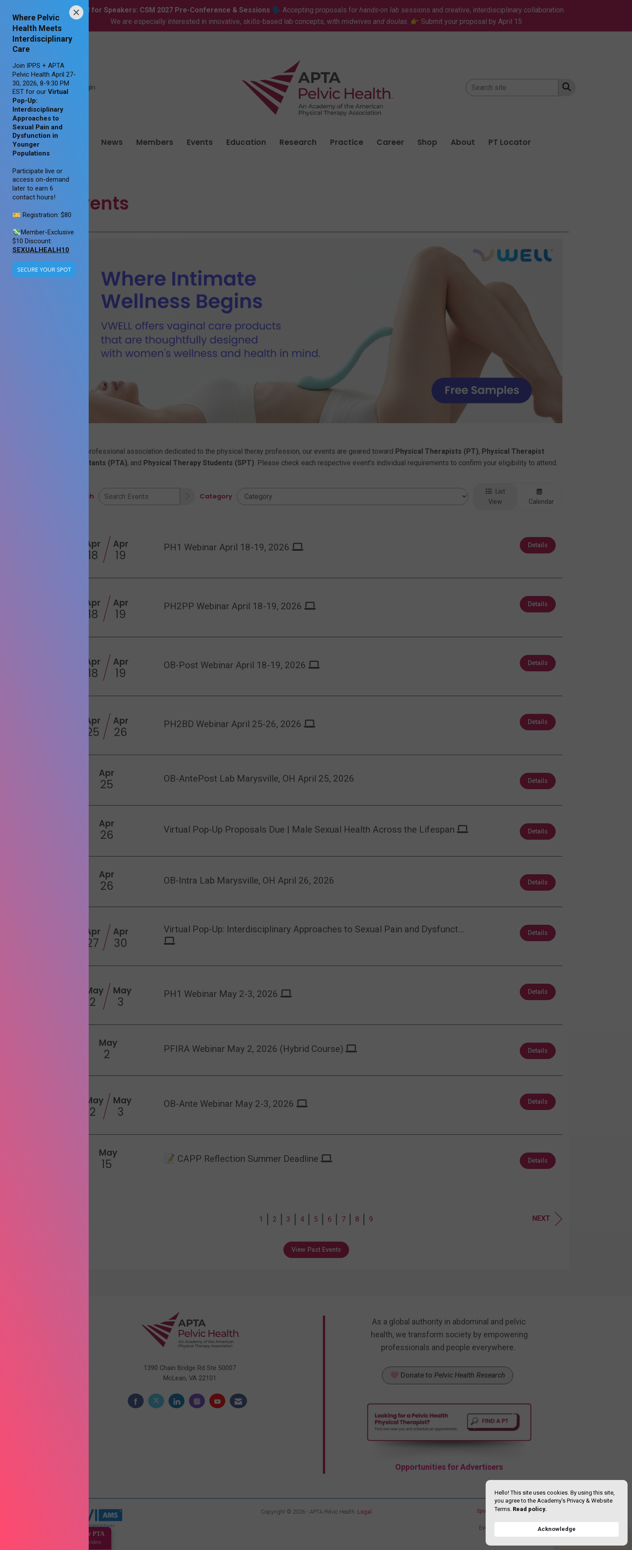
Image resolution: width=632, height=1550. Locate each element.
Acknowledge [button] (557, 1529)
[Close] (76, 12)
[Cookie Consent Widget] (557, 1513)
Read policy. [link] (530, 1509)
